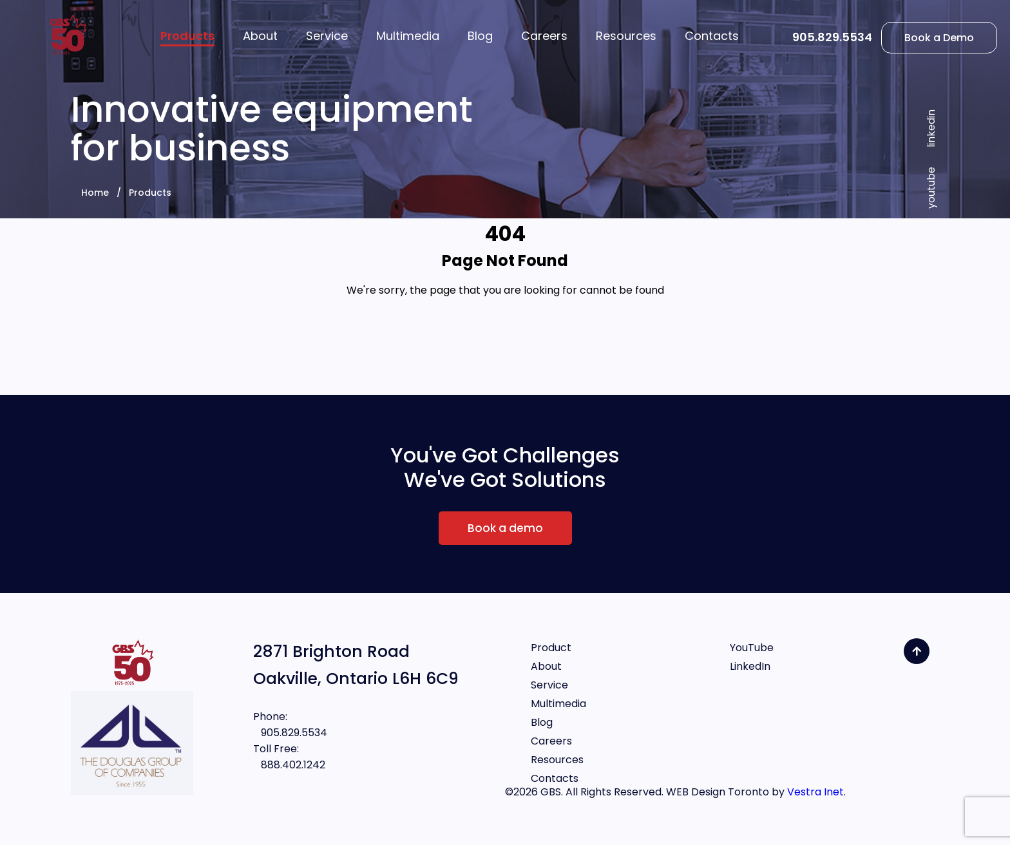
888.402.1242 (289, 764)
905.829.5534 (832, 37)
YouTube (752, 647)
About (546, 666)
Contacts (554, 778)
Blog (542, 722)
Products (150, 192)
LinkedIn (750, 666)
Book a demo (505, 528)
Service (549, 685)
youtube (931, 188)
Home (95, 192)
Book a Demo (939, 37)
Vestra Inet (815, 791)
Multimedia (558, 703)
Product (551, 647)
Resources (557, 759)
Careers (551, 741)
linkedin (931, 128)
